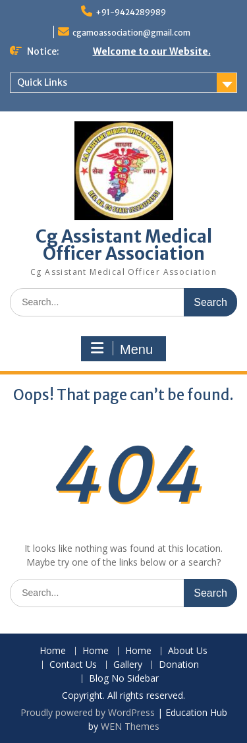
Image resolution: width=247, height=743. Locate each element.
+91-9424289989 (131, 12)
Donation (179, 665)
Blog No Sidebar (124, 678)
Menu (122, 349)
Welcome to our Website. (152, 51)
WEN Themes (130, 726)
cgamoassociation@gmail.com (131, 33)
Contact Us (73, 665)
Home (53, 651)
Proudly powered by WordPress (87, 712)
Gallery (127, 665)
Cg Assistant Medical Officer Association (124, 244)
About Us (187, 651)
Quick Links (42, 82)
